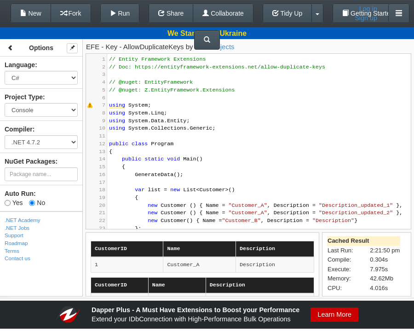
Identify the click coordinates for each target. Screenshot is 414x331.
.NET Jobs (17, 228)
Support (14, 235)
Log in (368, 8)
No (37, 202)
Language (20, 64)
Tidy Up (287, 13)
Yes (14, 202)
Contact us (17, 258)
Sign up (366, 18)
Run (120, 13)
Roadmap (16, 243)
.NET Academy (22, 220)
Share (171, 13)
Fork (70, 13)
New (30, 13)
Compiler (19, 129)
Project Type (24, 97)
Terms (12, 251)
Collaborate (223, 13)
